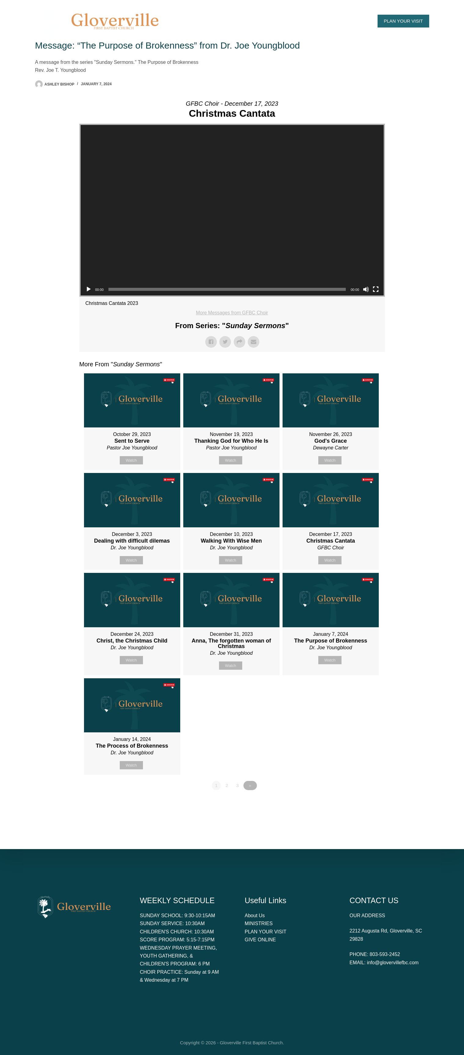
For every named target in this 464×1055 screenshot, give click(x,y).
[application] (232, 210)
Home (188, 21)
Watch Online (257, 21)
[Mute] (366, 289)
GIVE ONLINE (260, 939)
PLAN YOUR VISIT (403, 21)
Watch (131, 460)
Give (328, 21)
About (219, 21)
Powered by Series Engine (362, 804)
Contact (355, 21)
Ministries (298, 21)
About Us (255, 915)
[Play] (89, 289)
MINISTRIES (259, 923)
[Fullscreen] (376, 289)
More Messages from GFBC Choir (232, 312)
